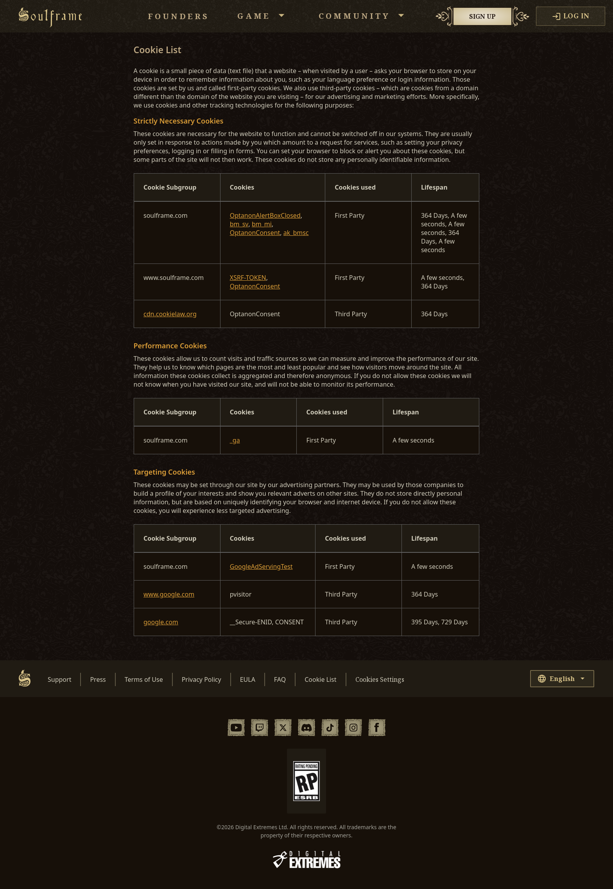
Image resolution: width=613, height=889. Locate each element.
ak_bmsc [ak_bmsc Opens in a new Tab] (296, 232)
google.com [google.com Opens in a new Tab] (160, 622)
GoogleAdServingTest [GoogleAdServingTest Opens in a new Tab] (261, 566)
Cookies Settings (379, 679)
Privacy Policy (201, 679)
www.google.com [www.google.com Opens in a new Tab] (168, 594)
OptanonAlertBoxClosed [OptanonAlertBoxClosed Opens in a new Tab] (265, 215)
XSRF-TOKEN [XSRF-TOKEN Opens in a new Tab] (248, 277)
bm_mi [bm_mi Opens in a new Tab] (262, 224)
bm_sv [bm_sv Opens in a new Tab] (239, 224)
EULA (247, 679)
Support (59, 679)
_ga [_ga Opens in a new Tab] (235, 440)
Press (98, 679)
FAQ (280, 679)
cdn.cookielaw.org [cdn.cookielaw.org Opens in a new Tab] (170, 314)
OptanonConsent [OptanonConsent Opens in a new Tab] (255, 232)
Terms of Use (144, 679)
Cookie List (320, 679)
